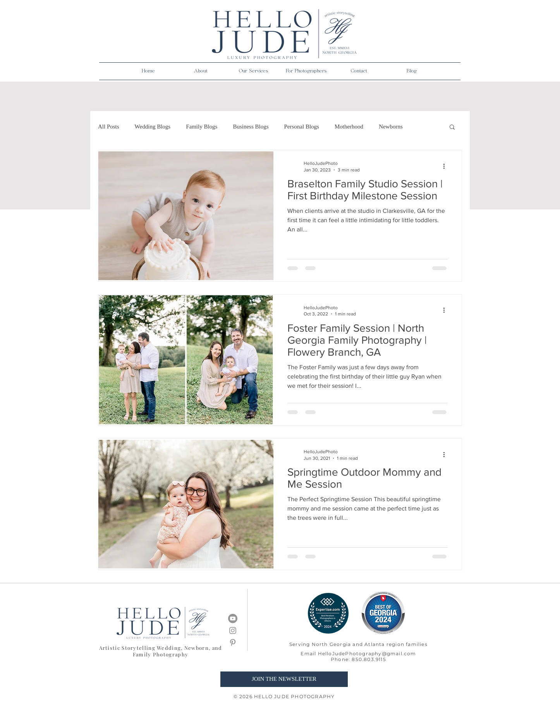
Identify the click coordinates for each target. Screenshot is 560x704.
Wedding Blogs (153, 126)
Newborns (391, 126)
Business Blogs (250, 126)
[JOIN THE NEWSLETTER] (284, 679)
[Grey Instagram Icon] (232, 630)
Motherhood (349, 126)
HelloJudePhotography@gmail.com (367, 653)
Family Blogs (201, 126)
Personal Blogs (301, 126)
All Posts (108, 126)
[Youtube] (232, 618)
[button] (201, 71)
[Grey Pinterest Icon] (232, 642)
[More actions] (446, 166)
